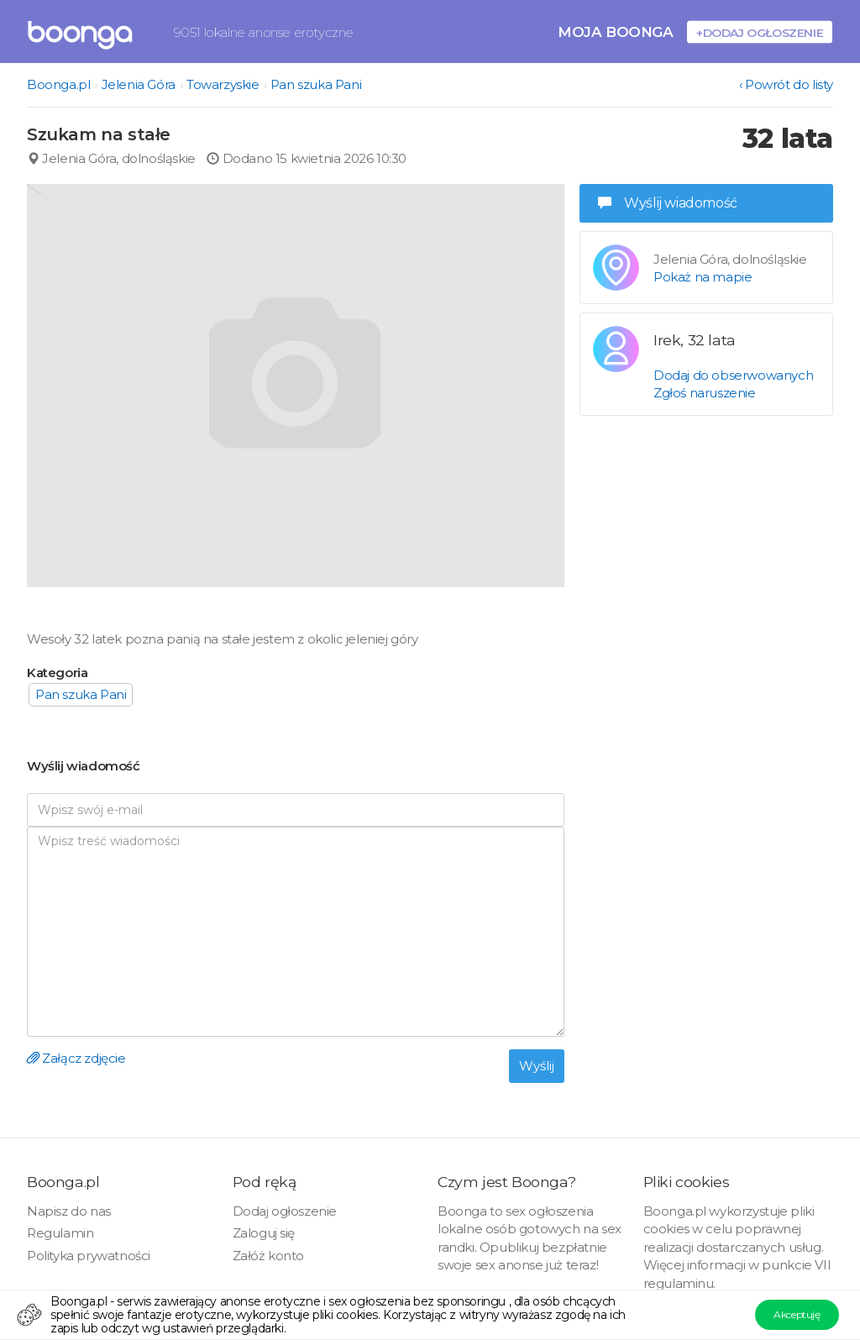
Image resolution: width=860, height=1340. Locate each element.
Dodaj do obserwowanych (733, 375)
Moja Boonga (616, 31)
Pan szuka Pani (315, 84)
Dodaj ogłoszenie (285, 1211)
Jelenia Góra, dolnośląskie (111, 158)
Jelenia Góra (139, 84)
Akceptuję (796, 1314)
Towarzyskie (223, 84)
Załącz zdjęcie (76, 1058)
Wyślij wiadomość (667, 203)
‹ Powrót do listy (786, 84)
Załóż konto (269, 1256)
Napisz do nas (69, 1211)
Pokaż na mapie (702, 277)
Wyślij (536, 1066)
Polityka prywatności (88, 1256)
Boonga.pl (58, 84)
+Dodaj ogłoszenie (759, 32)
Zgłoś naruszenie (704, 393)
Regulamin (60, 1233)
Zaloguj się (264, 1233)
